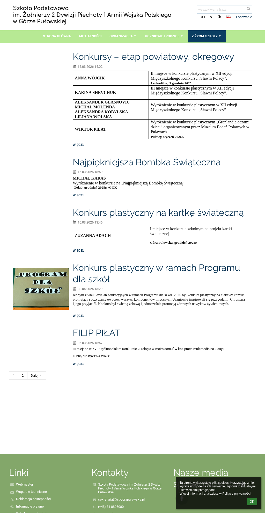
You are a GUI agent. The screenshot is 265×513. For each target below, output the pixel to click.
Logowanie (244, 17)
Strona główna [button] (57, 36)
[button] (228, 17)
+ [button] (203, 17)
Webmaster (24, 484)
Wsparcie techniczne (31, 492)
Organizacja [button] (123, 36)
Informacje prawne (30, 506)
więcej (78, 145)
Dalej (37, 375)
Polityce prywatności (236, 493)
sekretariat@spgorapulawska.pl (121, 499)
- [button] (211, 17)
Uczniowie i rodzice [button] (164, 36)
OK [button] (252, 501)
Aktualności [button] (90, 36)
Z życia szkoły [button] (207, 36)
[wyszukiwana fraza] (224, 9)
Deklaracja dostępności (33, 499)
